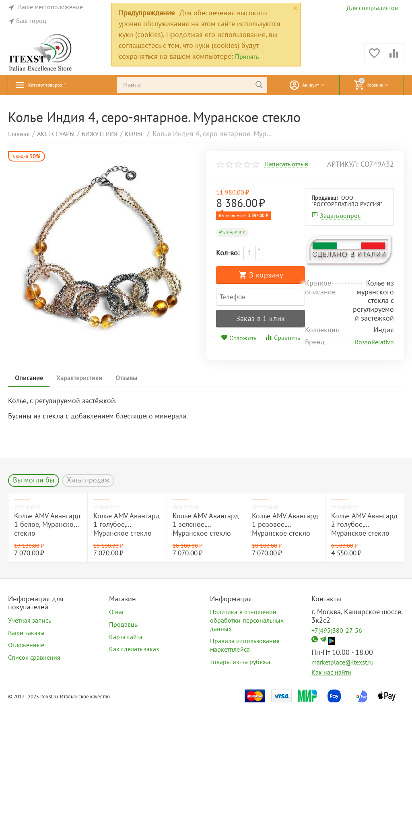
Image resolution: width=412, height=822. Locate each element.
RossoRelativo (374, 457)
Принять (247, 56)
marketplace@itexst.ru (342, 778)
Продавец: (235, 337)
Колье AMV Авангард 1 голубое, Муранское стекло (126, 640)
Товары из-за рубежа (240, 777)
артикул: (342, 164)
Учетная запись (29, 736)
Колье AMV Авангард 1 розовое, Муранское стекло (285, 640)
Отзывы (133, 493)
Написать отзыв (286, 164)
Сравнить (326, 316)
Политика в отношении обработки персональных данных (246, 736)
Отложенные (26, 761)
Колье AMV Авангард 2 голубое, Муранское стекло (364, 640)
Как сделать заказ (134, 765)
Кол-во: (227, 252)
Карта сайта (125, 752)
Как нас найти (331, 788)
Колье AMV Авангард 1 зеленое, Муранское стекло (206, 640)
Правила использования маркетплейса (244, 761)
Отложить (283, 316)
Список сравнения (34, 773)
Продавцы (124, 740)
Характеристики (83, 493)
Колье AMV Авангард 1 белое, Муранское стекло (47, 640)
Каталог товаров (54, 85)
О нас (117, 728)
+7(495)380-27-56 (336, 746)
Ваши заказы (26, 748)
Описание (30, 493)
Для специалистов (372, 8)
